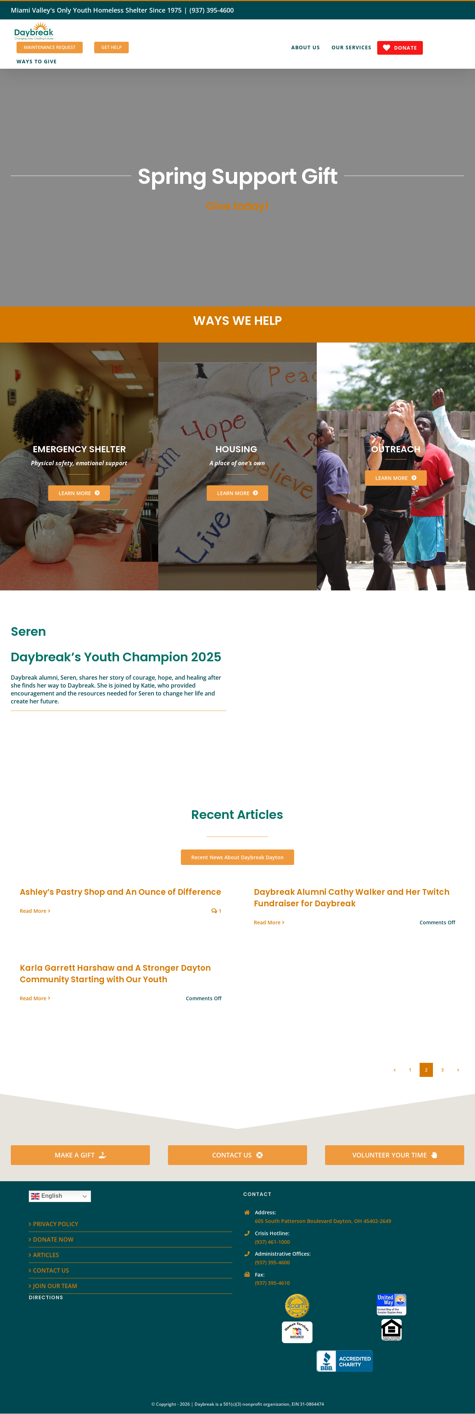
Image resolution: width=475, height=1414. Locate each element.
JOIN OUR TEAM (55, 1286)
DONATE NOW (53, 1239)
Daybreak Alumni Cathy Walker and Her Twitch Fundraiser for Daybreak (351, 898)
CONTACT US (51, 1270)
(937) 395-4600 (211, 10)
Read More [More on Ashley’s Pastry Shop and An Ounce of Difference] (33, 910)
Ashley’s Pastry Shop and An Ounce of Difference (120, 892)
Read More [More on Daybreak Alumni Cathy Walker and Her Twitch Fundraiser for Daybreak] (267, 922)
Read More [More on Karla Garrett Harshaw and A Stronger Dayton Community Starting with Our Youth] (33, 998)
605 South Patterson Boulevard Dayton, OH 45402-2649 (323, 1221)
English (46, 1196)
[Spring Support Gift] (237, 188)
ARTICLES (46, 1255)
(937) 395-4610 (272, 1282)
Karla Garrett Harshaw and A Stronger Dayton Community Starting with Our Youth (115, 973)
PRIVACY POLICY (55, 1224)
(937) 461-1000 (272, 1241)
